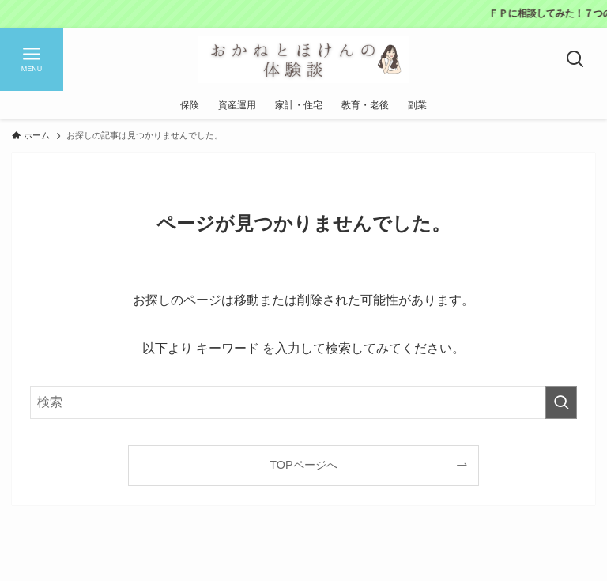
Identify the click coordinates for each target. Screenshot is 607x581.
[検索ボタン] (575, 59)
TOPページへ (303, 464)
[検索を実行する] (561, 402)
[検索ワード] (303, 402)
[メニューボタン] (31, 59)
